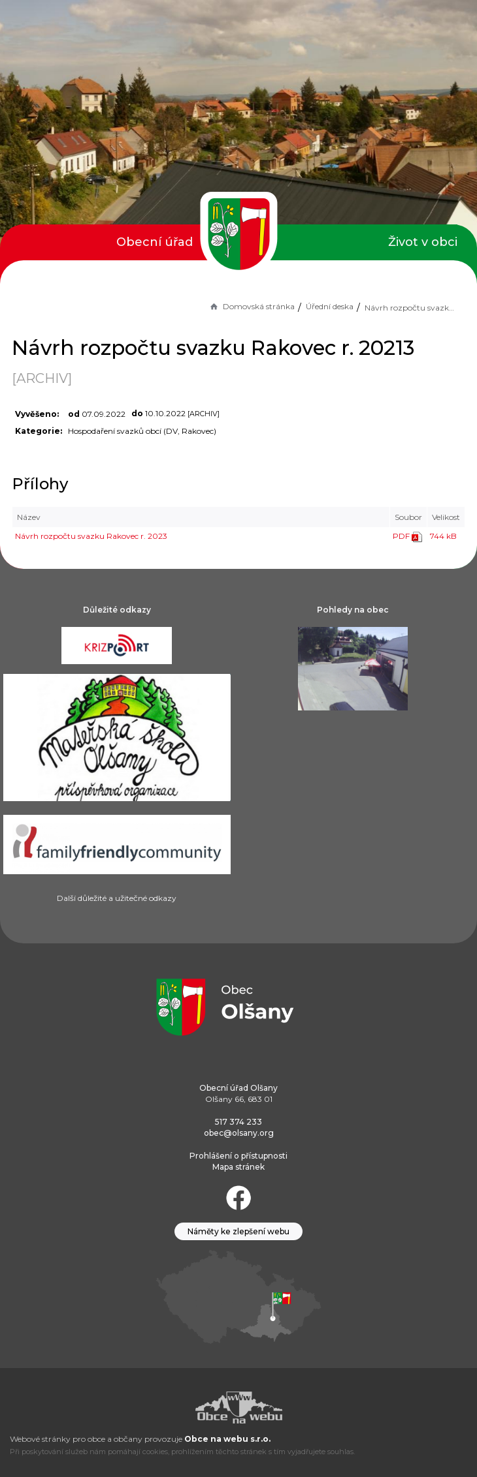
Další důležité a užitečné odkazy (116, 898)
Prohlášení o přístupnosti (238, 1156)
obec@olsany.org (239, 1133)
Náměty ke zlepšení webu (238, 1231)
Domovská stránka (251, 306)
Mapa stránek (238, 1167)
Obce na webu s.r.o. (227, 1439)
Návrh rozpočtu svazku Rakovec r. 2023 (91, 536)
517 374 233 (238, 1122)
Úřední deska (330, 306)
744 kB (443, 536)
